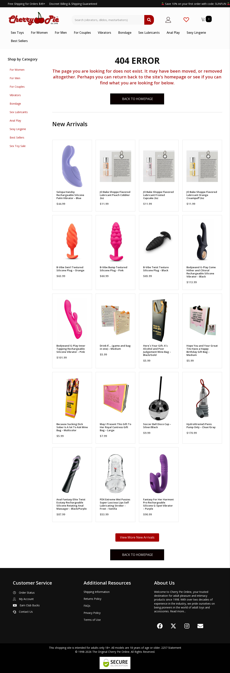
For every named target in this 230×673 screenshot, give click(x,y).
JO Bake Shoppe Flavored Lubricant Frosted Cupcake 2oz (158, 195)
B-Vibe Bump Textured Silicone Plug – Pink (113, 269)
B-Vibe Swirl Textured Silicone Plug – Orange (70, 269)
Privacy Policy (92, 613)
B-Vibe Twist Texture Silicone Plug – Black (156, 269)
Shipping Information (97, 592)
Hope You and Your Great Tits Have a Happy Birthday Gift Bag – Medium (202, 350)
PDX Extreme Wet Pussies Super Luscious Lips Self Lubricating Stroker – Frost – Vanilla (115, 504)
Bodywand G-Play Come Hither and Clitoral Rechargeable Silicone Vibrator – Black (201, 272)
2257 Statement (171, 647)
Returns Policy (92, 599)
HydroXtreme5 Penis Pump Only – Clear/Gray (201, 425)
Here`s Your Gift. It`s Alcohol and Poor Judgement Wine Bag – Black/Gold (157, 350)
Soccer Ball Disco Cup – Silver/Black (157, 425)
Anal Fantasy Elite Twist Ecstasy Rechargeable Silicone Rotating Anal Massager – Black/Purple (71, 504)
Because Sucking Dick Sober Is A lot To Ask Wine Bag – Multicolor (72, 427)
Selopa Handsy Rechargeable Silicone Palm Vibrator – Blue (70, 195)
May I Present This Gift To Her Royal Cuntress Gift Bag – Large (115, 427)
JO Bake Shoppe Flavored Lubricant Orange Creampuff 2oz (201, 195)
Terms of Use (92, 620)
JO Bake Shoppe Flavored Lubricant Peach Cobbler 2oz (115, 195)
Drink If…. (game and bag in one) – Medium (115, 347)
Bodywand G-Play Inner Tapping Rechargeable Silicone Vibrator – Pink (70, 349)
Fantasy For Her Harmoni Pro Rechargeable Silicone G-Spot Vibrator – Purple (158, 504)
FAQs (87, 605)
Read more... (178, 611)
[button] (160, 626)
